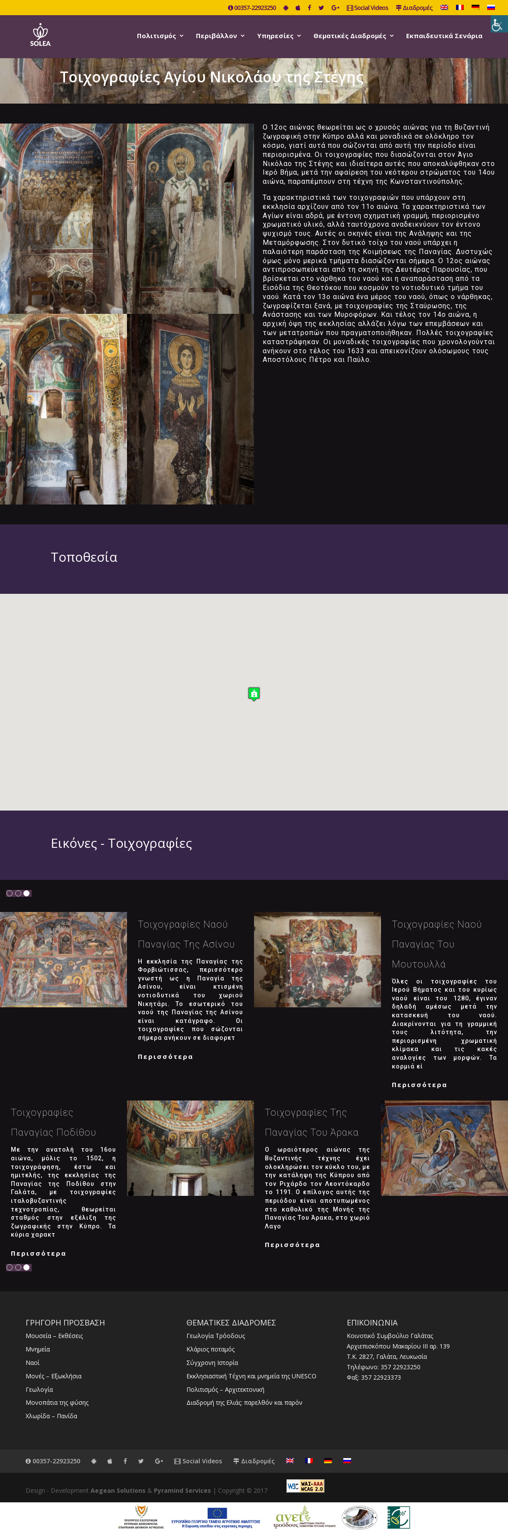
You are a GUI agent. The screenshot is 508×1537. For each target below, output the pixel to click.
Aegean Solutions (118, 1490)
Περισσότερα (165, 1056)
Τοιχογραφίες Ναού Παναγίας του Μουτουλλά (437, 944)
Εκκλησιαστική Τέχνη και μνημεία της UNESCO (251, 1376)
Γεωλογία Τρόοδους (215, 1336)
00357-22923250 (252, 8)
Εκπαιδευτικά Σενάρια (444, 36)
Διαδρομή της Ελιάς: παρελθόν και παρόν (244, 1402)
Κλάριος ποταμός (210, 1349)
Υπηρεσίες (275, 36)
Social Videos (367, 8)
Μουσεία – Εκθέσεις (54, 1336)
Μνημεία (38, 1349)
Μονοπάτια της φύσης (57, 1402)
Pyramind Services (182, 1490)
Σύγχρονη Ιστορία (212, 1362)
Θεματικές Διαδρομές (349, 36)
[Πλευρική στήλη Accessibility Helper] (499, 24)
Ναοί (32, 1362)
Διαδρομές (414, 8)
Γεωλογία (39, 1389)
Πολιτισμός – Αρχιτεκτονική (225, 1389)
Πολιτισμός (156, 36)
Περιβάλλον (216, 36)
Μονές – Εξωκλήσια (53, 1376)
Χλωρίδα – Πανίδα (51, 1416)
